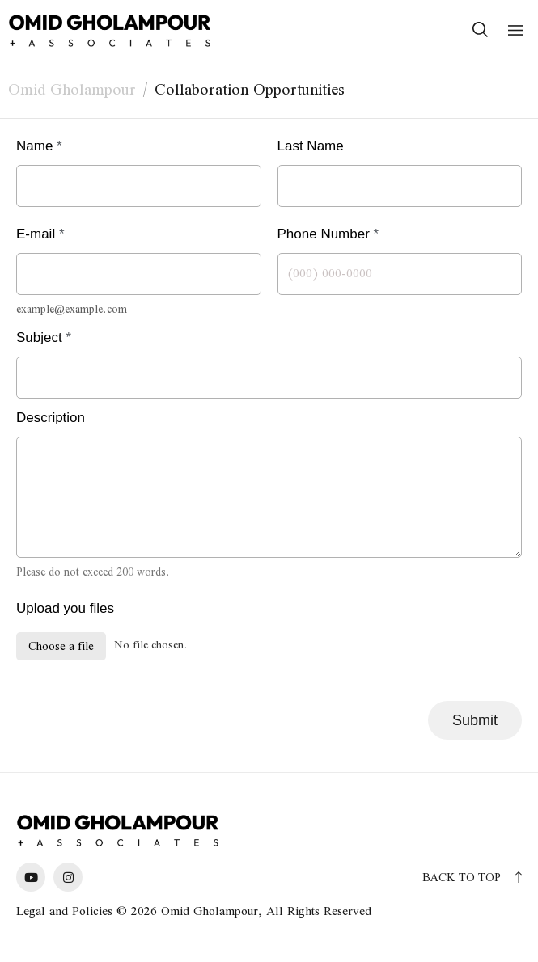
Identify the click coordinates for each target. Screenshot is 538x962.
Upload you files (65, 608)
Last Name (315, 146)
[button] (516, 30)
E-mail (40, 234)
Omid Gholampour (72, 88)
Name (39, 146)
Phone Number (328, 234)
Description (50, 417)
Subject (43, 337)
